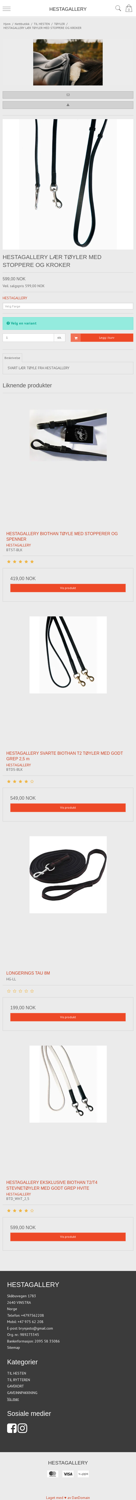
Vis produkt (68, 588)
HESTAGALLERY (67, 9)
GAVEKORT (15, 1386)
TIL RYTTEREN (18, 1379)
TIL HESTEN (16, 1373)
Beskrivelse (12, 358)
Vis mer (13, 1399)
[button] (68, 95)
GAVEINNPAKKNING (22, 1392)
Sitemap (13, 1347)
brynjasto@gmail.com (36, 1328)
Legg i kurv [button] (92, 338)
